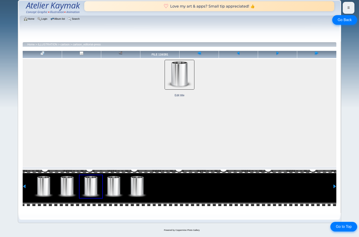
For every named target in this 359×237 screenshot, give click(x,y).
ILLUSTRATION (47, 44)
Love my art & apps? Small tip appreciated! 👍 (209, 6)
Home (31, 44)
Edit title (180, 95)
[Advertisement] (179, 132)
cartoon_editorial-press (87, 44)
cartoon (65, 44)
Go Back (345, 20)
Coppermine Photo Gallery (187, 230)
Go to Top (344, 227)
